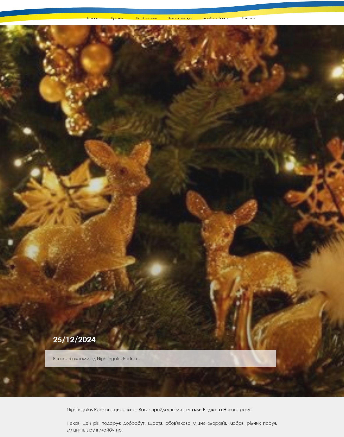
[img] (28, 15)
